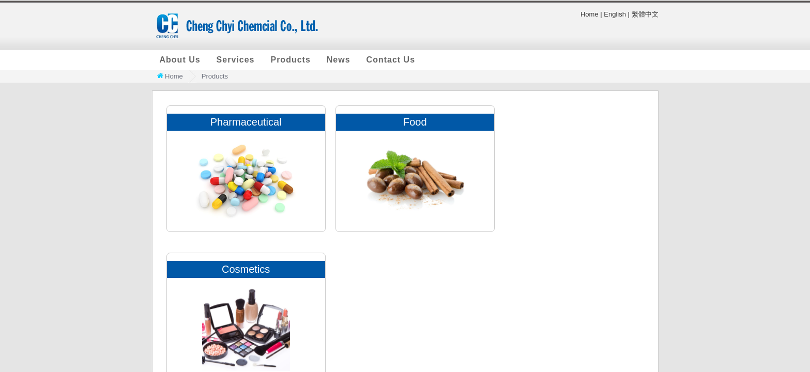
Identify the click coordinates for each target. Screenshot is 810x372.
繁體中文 (645, 14)
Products (290, 59)
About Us (180, 59)
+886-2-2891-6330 (556, 286)
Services (236, 59)
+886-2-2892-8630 (632, 286)
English (615, 14)
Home (589, 14)
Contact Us (390, 59)
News (338, 59)
